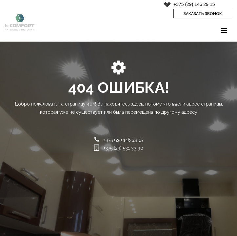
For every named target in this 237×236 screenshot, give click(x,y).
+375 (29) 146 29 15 (194, 4)
